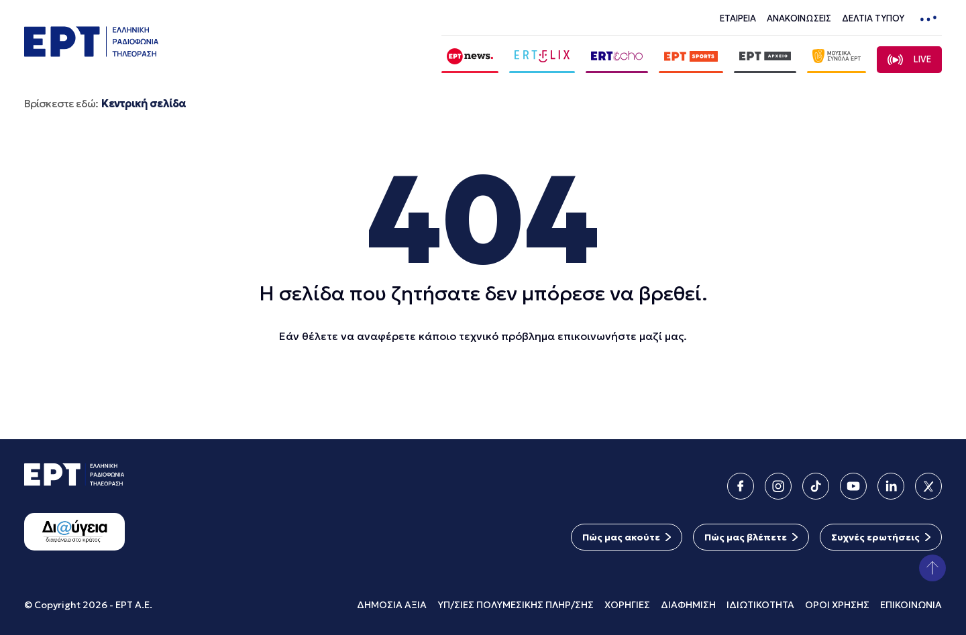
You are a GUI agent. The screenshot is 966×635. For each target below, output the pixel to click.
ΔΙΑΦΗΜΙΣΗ (688, 605)
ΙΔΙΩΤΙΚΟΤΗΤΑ (760, 605)
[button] (932, 568)
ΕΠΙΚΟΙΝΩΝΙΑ (911, 605)
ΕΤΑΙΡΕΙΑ (738, 18)
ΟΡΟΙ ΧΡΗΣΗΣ (837, 605)
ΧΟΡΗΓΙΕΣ (627, 605)
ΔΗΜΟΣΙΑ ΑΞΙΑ (392, 605)
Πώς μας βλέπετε (745, 537)
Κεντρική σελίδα (143, 103)
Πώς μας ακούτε (621, 537)
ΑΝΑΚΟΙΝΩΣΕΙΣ (799, 18)
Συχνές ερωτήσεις (875, 537)
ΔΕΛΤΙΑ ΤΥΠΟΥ (873, 18)
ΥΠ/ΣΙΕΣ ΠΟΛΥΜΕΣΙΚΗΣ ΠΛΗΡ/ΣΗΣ (515, 605)
